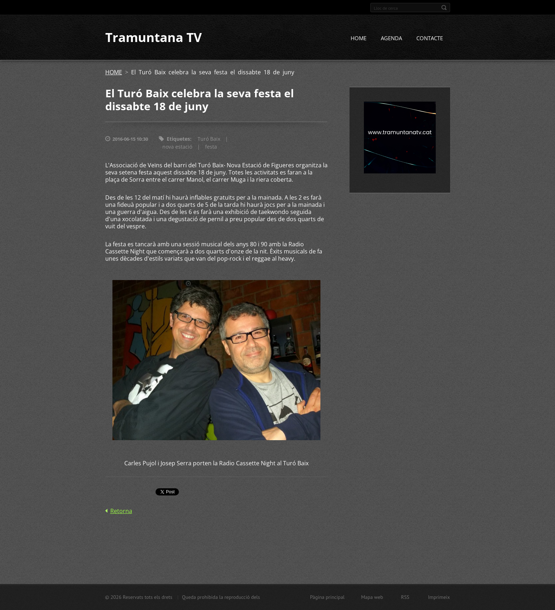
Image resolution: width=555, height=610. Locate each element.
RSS (405, 597)
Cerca (444, 7)
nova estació (177, 147)
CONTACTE (429, 38)
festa (211, 147)
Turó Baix (209, 139)
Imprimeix (439, 597)
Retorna (121, 511)
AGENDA (391, 38)
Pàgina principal (327, 597)
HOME (358, 38)
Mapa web (372, 597)
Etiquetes (178, 139)
